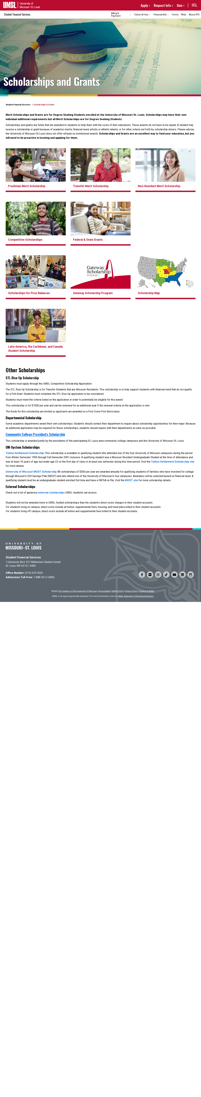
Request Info (162, 5)
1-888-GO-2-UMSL (44, 577)
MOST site (131, 480)
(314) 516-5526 (34, 572)
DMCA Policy (118, 591)
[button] (194, 5)
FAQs (183, 14)
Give (179, 5)
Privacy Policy (131, 591)
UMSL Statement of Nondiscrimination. (136, 596)
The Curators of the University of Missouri (77, 591)
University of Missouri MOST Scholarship (31, 471)
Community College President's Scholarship (35, 434)
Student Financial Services (17, 14)
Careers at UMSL (146, 591)
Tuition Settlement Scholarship (25, 453)
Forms (175, 14)
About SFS (194, 14)
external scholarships (51, 492)
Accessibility (104, 591)
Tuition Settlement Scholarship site (172, 461)
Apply (144, 5)
